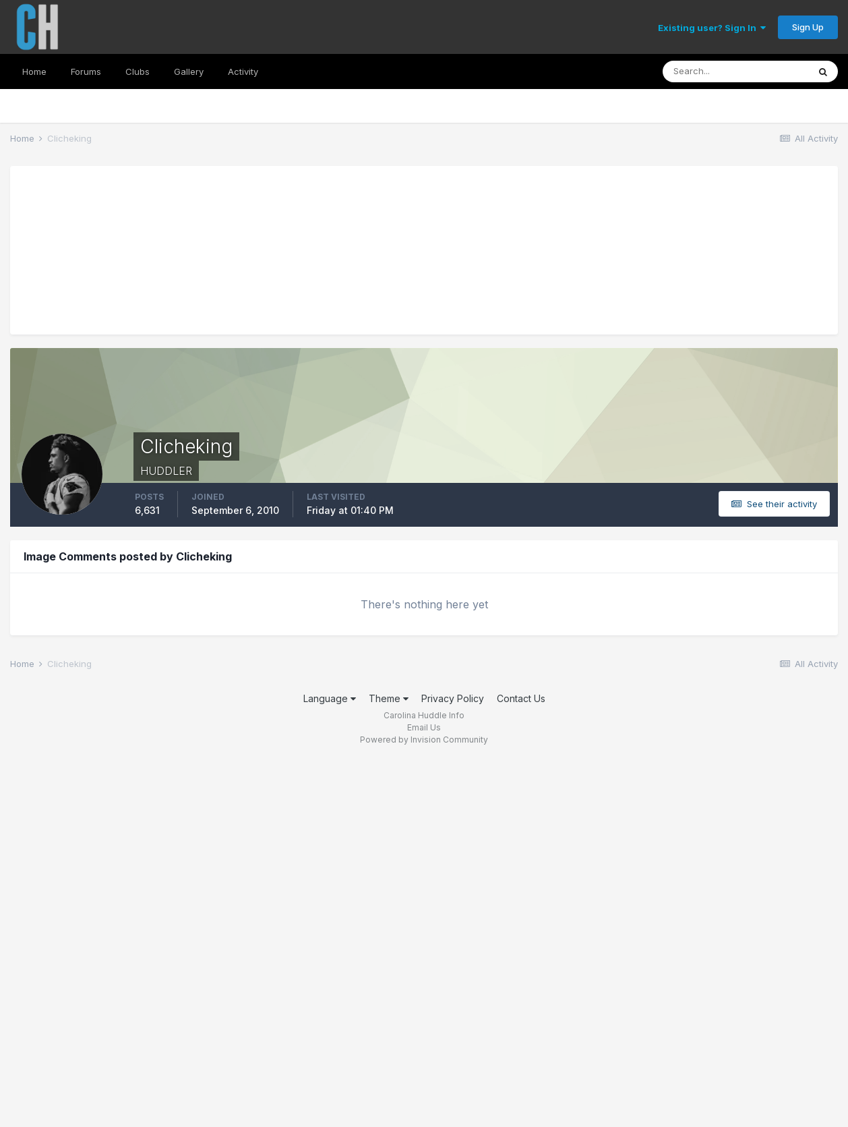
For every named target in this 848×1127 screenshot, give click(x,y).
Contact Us (521, 698)
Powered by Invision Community (424, 739)
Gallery (189, 71)
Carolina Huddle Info (424, 715)
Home (34, 71)
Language (329, 698)
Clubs (137, 71)
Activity (243, 71)
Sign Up (808, 27)
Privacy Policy (452, 698)
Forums (86, 71)
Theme (388, 698)
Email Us (424, 727)
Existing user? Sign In (712, 27)
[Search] (735, 71)
